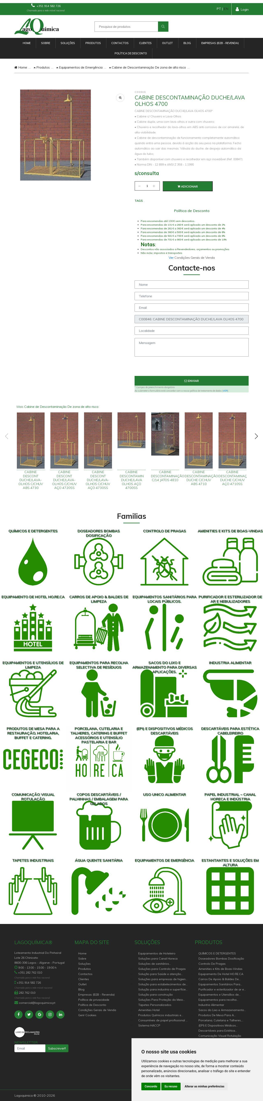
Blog (187, 43)
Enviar (191, 381)
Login (242, 9)
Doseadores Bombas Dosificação (221, 958)
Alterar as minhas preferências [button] (204, 1086)
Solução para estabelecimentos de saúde (162, 984)
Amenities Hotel (149, 1010)
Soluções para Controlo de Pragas (162, 969)
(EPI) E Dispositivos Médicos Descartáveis (217, 1026)
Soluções (68, 43)
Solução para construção (155, 994)
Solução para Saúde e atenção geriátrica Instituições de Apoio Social (159, 974)
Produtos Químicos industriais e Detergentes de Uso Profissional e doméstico (161, 1015)
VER (225, 390)
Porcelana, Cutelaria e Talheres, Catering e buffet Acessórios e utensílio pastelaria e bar (219, 1020)
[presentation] (191, 368)
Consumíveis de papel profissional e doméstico (162, 1020)
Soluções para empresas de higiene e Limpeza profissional (162, 979)
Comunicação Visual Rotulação (219, 1036)
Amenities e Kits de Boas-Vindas (220, 969)
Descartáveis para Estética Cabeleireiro (216, 1031)
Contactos (120, 43)
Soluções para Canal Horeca (158, 958)
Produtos (93, 43)
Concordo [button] (151, 1086)
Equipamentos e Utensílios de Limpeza (218, 995)
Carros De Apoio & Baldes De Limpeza (218, 979)
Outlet (167, 43)
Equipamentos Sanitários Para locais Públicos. (219, 984)
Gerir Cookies (87, 1015)
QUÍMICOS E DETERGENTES (217, 953)
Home (27, 43)
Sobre (45, 43)
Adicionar (188, 186)
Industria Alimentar (211, 1005)
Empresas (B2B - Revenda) (220, 43)
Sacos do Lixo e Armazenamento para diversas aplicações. (221, 1010)
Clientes (145, 43)
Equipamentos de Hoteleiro (156, 953)
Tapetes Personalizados (154, 1005)
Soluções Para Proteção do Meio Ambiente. (160, 1000)
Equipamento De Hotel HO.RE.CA (220, 974)
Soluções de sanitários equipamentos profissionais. (157, 964)
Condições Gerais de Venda (97, 1010)
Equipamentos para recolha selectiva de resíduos (217, 1000)
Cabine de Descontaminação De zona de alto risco (147, 67)
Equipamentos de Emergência (79, 67)
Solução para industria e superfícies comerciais (162, 990)
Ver (171, 257)
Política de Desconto (131, 53)
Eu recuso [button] (171, 1086)
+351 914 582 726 (46, 5)
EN (226, 9)
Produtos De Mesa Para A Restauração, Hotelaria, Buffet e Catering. (220, 1015)
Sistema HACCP (149, 1025)
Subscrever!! (57, 1048)
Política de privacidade (93, 1000)
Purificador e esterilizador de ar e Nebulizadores (221, 990)
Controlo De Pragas (212, 964)
